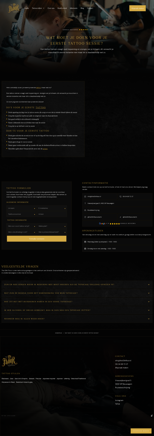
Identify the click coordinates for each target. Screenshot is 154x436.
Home (27, 8)
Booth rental (62, 8)
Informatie (74, 8)
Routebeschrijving (122, 387)
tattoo (38, 88)
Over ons (51, 8)
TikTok (117, 404)
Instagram (119, 400)
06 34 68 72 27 (121, 364)
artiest (45, 149)
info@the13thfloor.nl (123, 360)
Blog (82, 8)
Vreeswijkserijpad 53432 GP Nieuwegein (123, 382)
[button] (38, 8)
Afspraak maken (137, 8)
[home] (14, 8)
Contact (90, 8)
